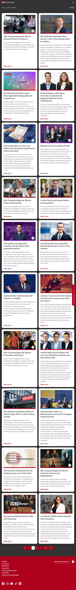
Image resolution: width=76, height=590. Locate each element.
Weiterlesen (8, 66)
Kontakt (4, 561)
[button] (73, 2)
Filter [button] (71, 8)
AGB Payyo (5, 573)
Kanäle (8, 7)
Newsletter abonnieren (64, 561)
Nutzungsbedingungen (9, 570)
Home (3, 7)
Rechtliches (5, 566)
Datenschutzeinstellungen (10, 575)
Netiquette (5, 568)
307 (46, 548)
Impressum (5, 564)
